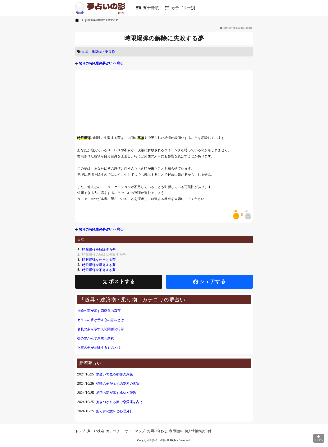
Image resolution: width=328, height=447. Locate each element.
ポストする (118, 281)
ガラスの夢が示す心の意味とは (100, 320)
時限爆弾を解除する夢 (99, 249)
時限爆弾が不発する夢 (99, 270)
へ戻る (101, 63)
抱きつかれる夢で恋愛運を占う (119, 402)
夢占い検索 (95, 431)
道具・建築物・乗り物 (98, 52)
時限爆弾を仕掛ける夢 (99, 259)
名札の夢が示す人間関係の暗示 (100, 329)
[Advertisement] (164, 103)
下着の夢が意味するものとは (99, 347)
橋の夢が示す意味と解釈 (95, 338)
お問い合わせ (157, 431)
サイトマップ (135, 431)
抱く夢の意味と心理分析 (114, 411)
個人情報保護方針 (198, 431)
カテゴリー (114, 431)
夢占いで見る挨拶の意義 (114, 374)
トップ (80, 431)
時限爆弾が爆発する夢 (99, 264)
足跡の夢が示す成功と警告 (116, 392)
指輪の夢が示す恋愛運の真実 (99, 311)
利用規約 (176, 431)
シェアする (209, 281)
